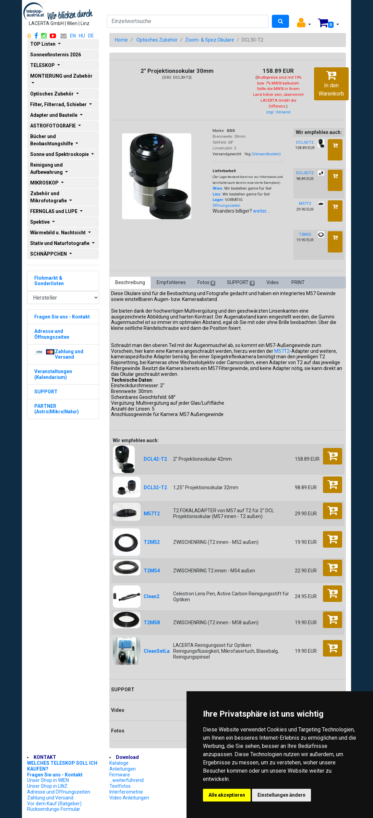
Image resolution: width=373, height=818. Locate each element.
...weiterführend (126, 780)
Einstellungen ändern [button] (281, 795)
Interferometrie (126, 792)
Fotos (206, 283)
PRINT (298, 282)
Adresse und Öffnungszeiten (58, 792)
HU (82, 35)
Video (273, 282)
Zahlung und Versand (50, 797)
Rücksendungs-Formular (53, 809)
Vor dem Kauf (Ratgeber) (54, 803)
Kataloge (119, 763)
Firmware (119, 774)
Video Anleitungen (129, 797)
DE (91, 35)
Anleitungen (122, 769)
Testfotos (120, 786)
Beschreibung (130, 282)
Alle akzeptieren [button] (226, 795)
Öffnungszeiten (226, 205)
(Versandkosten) (266, 154)
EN (73, 35)
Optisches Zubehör (157, 40)
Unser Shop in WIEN (48, 780)
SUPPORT (240, 283)
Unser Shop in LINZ (47, 786)
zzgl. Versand (278, 112)
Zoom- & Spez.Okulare (209, 40)
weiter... (261, 211)
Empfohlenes (171, 282)
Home (121, 40)
